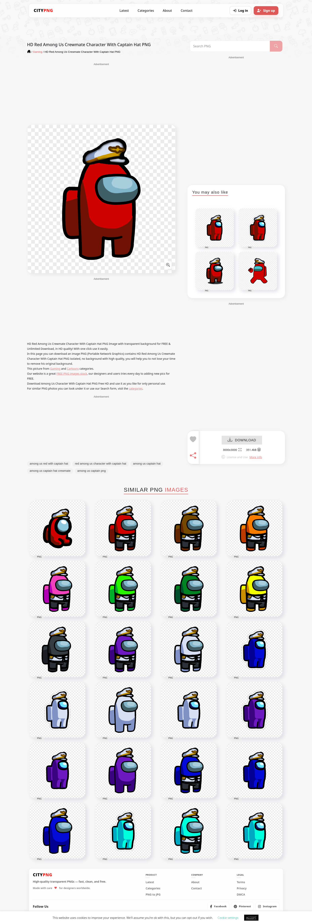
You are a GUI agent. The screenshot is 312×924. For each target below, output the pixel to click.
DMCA (241, 894)
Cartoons (73, 368)
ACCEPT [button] (251, 918)
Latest (124, 10)
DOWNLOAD (242, 440)
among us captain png (91, 470)
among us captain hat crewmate (50, 470)
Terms (241, 882)
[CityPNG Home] (43, 10)
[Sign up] (266, 10)
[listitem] (218, 906)
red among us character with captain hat (100, 463)
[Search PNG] (230, 46)
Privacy (242, 888)
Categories (145, 10)
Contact (186, 10)
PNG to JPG (153, 894)
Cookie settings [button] (228, 918)
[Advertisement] (101, 94)
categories (135, 388)
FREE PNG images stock (71, 373)
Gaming (55, 368)
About (167, 10)
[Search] (276, 46)
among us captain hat (147, 463)
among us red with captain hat (49, 463)
